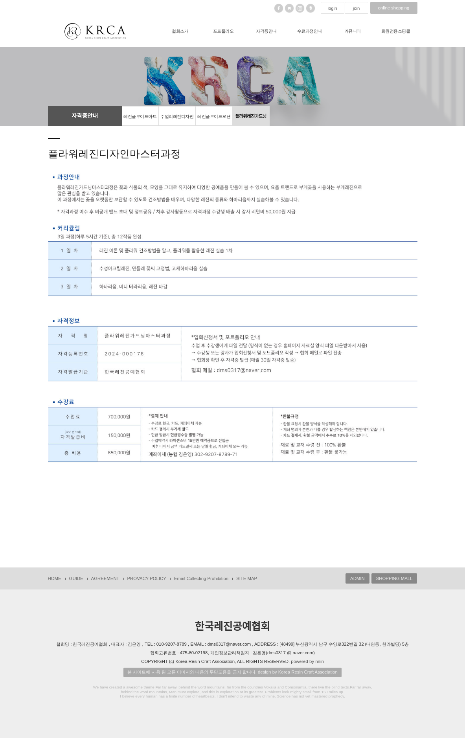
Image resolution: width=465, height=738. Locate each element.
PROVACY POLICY (146, 578)
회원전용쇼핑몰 (395, 31)
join (356, 8)
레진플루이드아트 (139, 116)
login (332, 8)
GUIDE (76, 578)
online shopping (394, 8)
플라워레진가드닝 (251, 116)
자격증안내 (266, 31)
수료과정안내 (309, 31)
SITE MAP (246, 578)
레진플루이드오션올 (213, 120)
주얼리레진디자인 (176, 116)
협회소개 (180, 31)
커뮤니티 (352, 31)
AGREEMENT (105, 578)
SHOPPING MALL (394, 578)
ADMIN (357, 578)
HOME (54, 578)
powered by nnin (307, 661)
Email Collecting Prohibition (201, 578)
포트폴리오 (223, 31)
